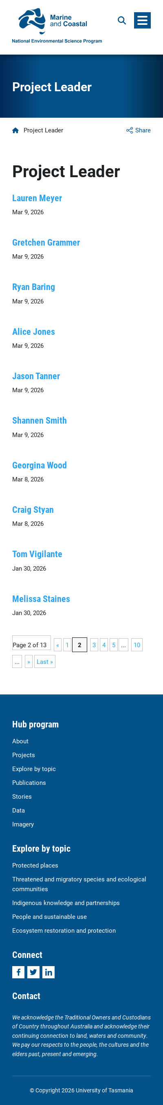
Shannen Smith (39, 420)
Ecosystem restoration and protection (64, 930)
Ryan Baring (33, 286)
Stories (22, 796)
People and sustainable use (49, 916)
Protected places (35, 865)
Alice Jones (33, 331)
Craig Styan (33, 509)
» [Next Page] (28, 661)
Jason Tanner (36, 376)
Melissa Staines (41, 598)
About (20, 741)
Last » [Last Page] (45, 661)
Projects (23, 755)
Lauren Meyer (37, 198)
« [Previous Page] (57, 645)
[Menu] (142, 20)
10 (137, 645)
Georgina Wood (39, 465)
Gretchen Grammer (46, 242)
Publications (29, 782)
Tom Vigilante (37, 554)
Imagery (23, 824)
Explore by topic (34, 768)
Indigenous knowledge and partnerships (66, 902)
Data (18, 810)
